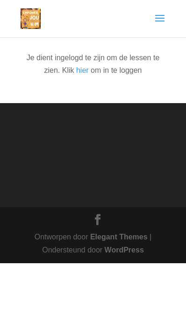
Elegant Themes (119, 237)
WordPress (124, 250)
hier (82, 70)
